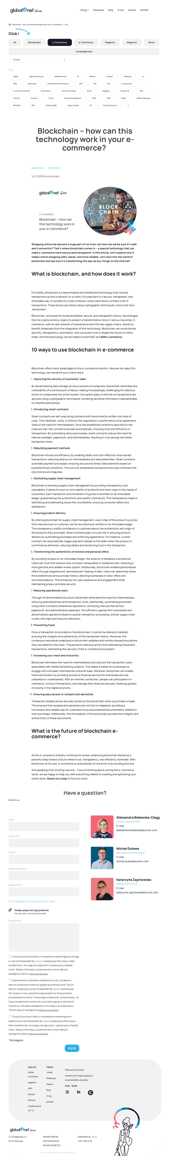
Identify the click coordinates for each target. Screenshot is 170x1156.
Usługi (84, 10)
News (151, 42)
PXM (108, 98)
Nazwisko (44, 840)
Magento (110, 42)
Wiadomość (44, 935)
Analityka (127, 76)
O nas (121, 10)
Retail (123, 98)
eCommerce (46, 91)
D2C (81, 83)
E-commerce (126, 83)
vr (128, 105)
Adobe (15, 76)
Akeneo (93, 76)
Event (89, 91)
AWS (15, 83)
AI (78, 76)
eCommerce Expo (69, 91)
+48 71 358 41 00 (85, 1141)
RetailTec (17, 105)
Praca (50, 98)
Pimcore (16, 98)
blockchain (32, 83)
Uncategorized (84, 51)
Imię (44, 824)
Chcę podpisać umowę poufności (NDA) (32, 901)
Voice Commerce (110, 105)
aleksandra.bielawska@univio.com (136, 830)
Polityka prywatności (74, 1069)
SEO (33, 105)
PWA (94, 98)
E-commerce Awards (21, 91)
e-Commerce (59, 42)
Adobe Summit (60, 76)
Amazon (109, 76)
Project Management (72, 98)
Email (44, 857)
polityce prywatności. (38, 974)
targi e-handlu (73, 105)
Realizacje (98, 10)
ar (143, 76)
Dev (95, 83)
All (14, 42)
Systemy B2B (51, 105)
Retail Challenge (143, 98)
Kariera (132, 10)
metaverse (124, 91)
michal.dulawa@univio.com (132, 861)
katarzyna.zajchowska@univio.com (137, 892)
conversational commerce (57, 83)
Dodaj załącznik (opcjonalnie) (32, 910)
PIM (141, 91)
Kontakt (144, 10)
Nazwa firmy (44, 889)
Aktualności (34, 42)
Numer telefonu (44, 873)
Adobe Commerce (36, 76)
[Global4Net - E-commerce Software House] (26, 10)
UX (91, 105)
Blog (110, 10)
